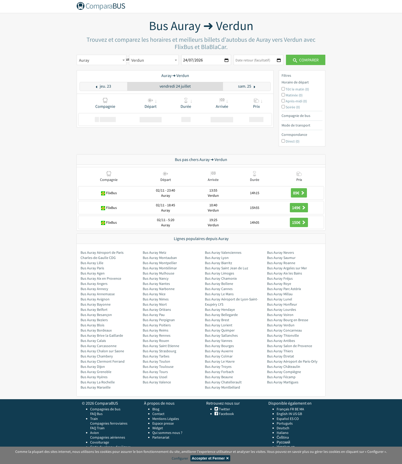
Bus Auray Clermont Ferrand (103, 361)
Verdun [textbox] (137, 60)
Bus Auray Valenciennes (223, 252)
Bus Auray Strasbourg (159, 351)
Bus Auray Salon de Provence (289, 345)
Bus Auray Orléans (157, 309)
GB (300, 413)
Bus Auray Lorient (218, 325)
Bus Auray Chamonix (221, 278)
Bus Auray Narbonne (159, 288)
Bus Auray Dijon (93, 366)
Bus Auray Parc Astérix (284, 288)
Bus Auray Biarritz (218, 263)
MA (301, 409)
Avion (94, 432)
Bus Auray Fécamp (281, 377)
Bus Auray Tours (155, 371)
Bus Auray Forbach (219, 371)
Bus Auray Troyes (218, 366)
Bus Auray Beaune (219, 377)
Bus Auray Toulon (156, 361)
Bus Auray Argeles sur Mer (287, 268)
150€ (299, 222)
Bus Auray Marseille (96, 387)
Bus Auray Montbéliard (222, 387)
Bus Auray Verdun (281, 325)
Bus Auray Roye (279, 283)
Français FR (285, 409)
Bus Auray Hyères (94, 377)
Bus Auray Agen (93, 273)
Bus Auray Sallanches (221, 335)
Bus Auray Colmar (219, 356)
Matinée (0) (294, 95)
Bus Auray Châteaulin (283, 366)
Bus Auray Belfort (94, 309)
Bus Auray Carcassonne (99, 345)
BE (297, 409)
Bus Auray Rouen (156, 340)
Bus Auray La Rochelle (98, 382)
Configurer (180, 458)
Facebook (226, 413)
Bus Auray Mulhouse (158, 273)
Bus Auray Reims (155, 330)
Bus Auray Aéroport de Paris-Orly (292, 361)
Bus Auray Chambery (97, 356)
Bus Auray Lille (92, 263)
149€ (299, 207)
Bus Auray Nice (154, 294)
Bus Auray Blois (92, 325)
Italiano (283, 432)
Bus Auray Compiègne (284, 371)
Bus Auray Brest (217, 320)
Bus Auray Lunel (279, 299)
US (295, 413)
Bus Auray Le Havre (220, 361)
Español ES (285, 418)
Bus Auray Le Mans (219, 294)
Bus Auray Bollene (219, 283)
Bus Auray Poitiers (157, 325)
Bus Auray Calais (93, 340)
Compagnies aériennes (107, 437)
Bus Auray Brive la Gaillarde (102, 335)
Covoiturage (99, 442)
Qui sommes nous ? (167, 432)
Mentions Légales (165, 418)
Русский (283, 442)
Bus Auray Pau (154, 314)
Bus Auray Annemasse (98, 294)
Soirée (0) (293, 107)
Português (285, 423)
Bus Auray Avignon (95, 299)
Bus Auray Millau (280, 294)
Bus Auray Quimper (220, 330)
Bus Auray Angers (94, 283)
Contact (158, 413)
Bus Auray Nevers (280, 252)
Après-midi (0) (296, 101)
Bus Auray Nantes (156, 283)
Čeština (283, 437)
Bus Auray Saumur (281, 257)
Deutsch (283, 428)
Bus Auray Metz (154, 252)
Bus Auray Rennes (156, 335)
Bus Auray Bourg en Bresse (287, 320)
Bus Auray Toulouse (158, 366)
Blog (155, 409)
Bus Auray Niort (155, 304)
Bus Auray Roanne (281, 263)
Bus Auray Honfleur (282, 304)
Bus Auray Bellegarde (221, 314)
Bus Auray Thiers (280, 351)
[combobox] (101, 60)
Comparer (306, 59)
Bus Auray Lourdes (281, 309)
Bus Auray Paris (92, 268)
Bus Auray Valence (157, 382)
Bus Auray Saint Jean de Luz (226, 268)
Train (94, 418)
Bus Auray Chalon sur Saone (102, 351)
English (282, 413)
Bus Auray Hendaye (220, 309)
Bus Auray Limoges (219, 273)
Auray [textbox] (84, 60)
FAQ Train (97, 428)
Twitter (224, 409)
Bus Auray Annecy (94, 288)
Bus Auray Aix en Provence (101, 278)
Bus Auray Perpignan (159, 320)
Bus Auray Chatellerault (223, 382)
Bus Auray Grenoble (96, 371)
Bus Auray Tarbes (156, 356)
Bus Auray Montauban (160, 257)
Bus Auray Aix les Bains (284, 273)
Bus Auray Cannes (219, 288)
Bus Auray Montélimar (160, 268)
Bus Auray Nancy (156, 278)
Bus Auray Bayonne (96, 304)
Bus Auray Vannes (218, 340)
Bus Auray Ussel (155, 377)
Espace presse (163, 423)
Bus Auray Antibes (281, 340)
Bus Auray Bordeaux (96, 330)
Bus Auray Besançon (96, 314)
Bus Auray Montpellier (160, 263)
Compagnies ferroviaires (108, 423)
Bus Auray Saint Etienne (161, 345)
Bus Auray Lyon (217, 257)
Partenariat (160, 437)
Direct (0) (292, 141)
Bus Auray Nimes (156, 299)
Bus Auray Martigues (282, 382)
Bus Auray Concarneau (284, 330)
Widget (157, 428)
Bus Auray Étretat (280, 356)
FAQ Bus (96, 413)
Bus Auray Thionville (283, 335)
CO (296, 418)
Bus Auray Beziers (94, 320)
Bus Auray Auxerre (219, 351)
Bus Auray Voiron (280, 314)
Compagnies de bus (105, 409)
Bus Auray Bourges (219, 345)
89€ (299, 192)
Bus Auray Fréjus (280, 278)
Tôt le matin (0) (297, 89)
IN (290, 413)
